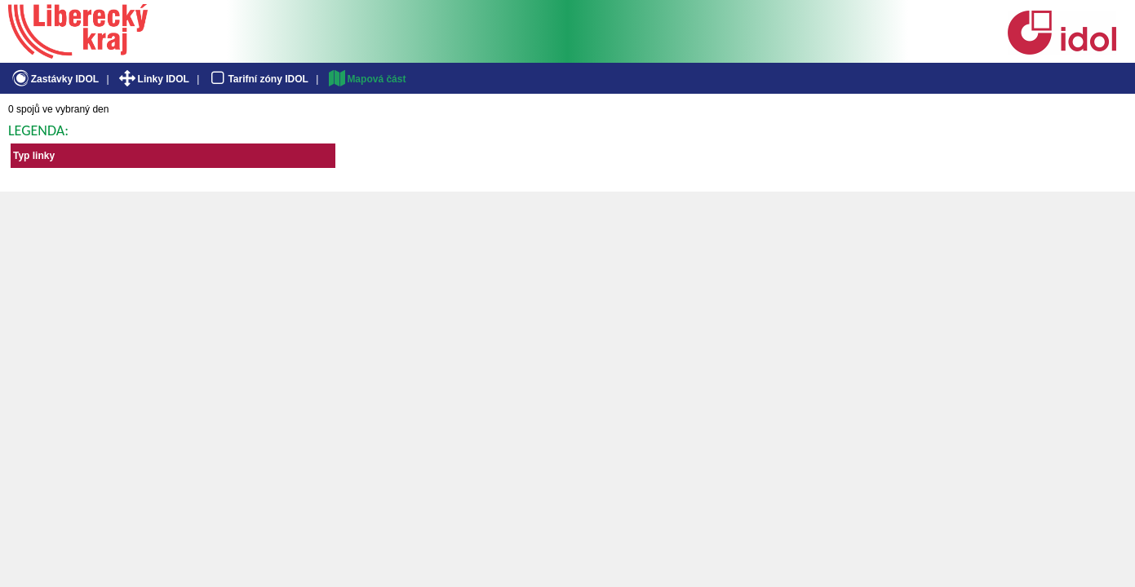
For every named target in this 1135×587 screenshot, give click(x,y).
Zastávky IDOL (54, 79)
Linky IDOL (153, 79)
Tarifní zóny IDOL (257, 79)
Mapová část (366, 79)
